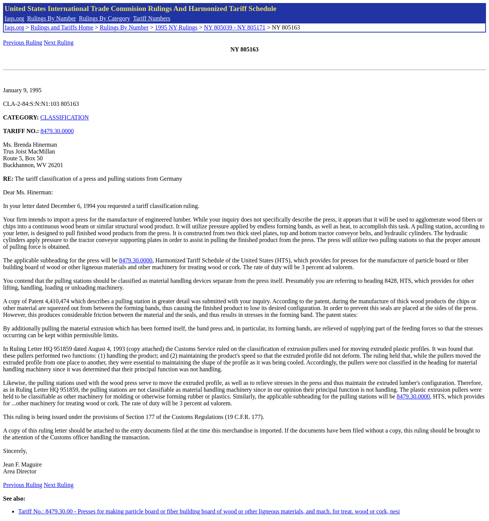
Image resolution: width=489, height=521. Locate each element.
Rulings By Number (51, 18)
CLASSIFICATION (64, 117)
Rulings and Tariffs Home (62, 27)
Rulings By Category (104, 18)
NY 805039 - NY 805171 (234, 27)
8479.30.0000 (57, 131)
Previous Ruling (22, 42)
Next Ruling (59, 42)
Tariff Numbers (151, 18)
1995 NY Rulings (176, 27)
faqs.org (14, 18)
